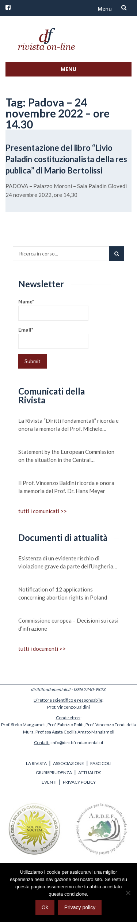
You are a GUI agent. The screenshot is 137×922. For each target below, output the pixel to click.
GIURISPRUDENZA (54, 772)
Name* (53, 309)
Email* (53, 337)
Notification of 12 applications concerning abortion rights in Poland (62, 593)
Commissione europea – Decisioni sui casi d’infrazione (68, 624)
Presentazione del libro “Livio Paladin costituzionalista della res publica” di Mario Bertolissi (66, 159)
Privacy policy (80, 907)
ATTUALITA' (89, 772)
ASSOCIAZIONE (68, 763)
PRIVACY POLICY (79, 782)
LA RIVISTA (36, 763)
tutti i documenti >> (42, 648)
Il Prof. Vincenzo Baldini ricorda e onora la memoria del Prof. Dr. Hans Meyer (66, 486)
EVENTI (49, 782)
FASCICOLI (100, 763)
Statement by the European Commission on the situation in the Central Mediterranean (66, 456)
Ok (45, 907)
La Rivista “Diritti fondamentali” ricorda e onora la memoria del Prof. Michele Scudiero (68, 425)
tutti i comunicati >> (42, 511)
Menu (105, 8)
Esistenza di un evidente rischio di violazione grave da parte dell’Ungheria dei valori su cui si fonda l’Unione (65, 562)
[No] (128, 892)
